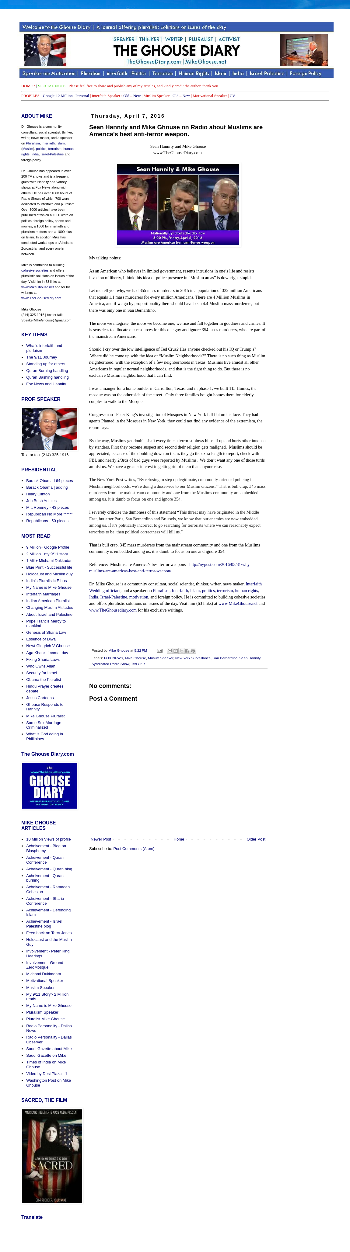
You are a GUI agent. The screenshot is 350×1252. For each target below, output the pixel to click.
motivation (138, 597)
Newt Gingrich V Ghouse (48, 645)
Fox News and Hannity (46, 384)
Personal (82, 95)
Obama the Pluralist (43, 679)
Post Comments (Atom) (134, 848)
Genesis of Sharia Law (46, 632)
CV (232, 95)
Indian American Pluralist (48, 600)
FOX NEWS (113, 658)
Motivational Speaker (44, 980)
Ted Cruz (138, 664)
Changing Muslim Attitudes (49, 607)
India (93, 597)
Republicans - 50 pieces (47, 520)
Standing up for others (45, 364)
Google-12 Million (58, 95)
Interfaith (180, 590)
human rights (246, 590)
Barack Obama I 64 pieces (49, 480)
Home (179, 839)
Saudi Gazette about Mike (49, 1048)
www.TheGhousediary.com (113, 610)
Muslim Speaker (160, 658)
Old (126, 95)
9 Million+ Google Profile (47, 547)
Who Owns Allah (40, 666)
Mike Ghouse (135, 658)
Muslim (28, 149)
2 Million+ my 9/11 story (47, 554)
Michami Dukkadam (43, 974)
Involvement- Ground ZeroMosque (44, 965)
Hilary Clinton (38, 494)
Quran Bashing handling (47, 377)
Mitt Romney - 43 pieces (47, 507)
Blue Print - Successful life (49, 567)
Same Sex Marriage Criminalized (43, 725)
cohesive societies (35, 270)
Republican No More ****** (49, 514)
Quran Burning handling (47, 370)
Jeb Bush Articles (41, 500)
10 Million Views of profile (48, 839)
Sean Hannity (249, 658)
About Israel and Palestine (49, 614)
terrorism (225, 590)
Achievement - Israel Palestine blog (44, 923)
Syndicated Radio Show (110, 664)
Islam (195, 590)
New (137, 95)
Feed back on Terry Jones (49, 933)
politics (208, 590)
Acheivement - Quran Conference (45, 860)
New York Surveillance (193, 658)
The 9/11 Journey (41, 357)
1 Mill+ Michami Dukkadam (50, 560)
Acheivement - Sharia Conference (45, 901)
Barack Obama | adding (47, 487)
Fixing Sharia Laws (43, 659)
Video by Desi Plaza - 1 (46, 1073)
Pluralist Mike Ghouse (45, 1019)
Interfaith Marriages (43, 594)
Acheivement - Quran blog (49, 869)
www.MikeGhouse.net (238, 603)
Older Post (256, 839)
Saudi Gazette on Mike (46, 1055)
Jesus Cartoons (40, 697)
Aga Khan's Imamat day (47, 652)
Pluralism (161, 590)
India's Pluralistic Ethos (46, 580)
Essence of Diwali (42, 639)
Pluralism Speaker (42, 1012)
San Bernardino (225, 658)
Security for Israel (41, 673)
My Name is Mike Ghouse (49, 587)
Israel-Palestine (113, 597)
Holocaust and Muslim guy (49, 574)
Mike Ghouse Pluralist (45, 716)
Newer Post (101, 839)
